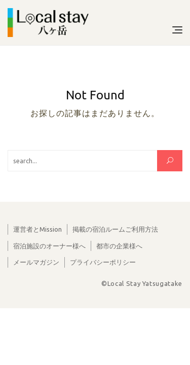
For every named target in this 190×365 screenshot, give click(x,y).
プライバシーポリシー (103, 262)
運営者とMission (37, 229)
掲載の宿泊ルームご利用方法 (115, 229)
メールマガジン (36, 262)
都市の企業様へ (119, 245)
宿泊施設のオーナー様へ (49, 245)
